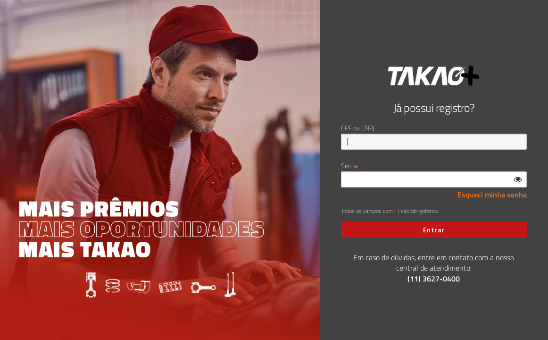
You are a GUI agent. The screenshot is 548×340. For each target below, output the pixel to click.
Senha (349, 165)
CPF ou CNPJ (357, 128)
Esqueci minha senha (492, 194)
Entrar (434, 230)
